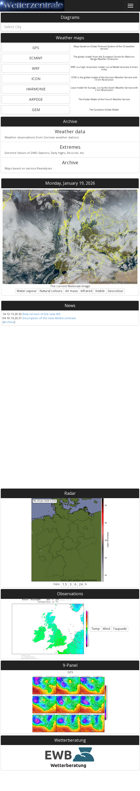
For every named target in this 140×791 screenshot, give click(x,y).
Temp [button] (95, 628)
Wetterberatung (70, 740)
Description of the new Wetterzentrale (49, 318)
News (70, 305)
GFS (35, 47)
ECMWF (35, 58)
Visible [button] (100, 291)
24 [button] (81, 584)
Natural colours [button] (51, 291)
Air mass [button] (71, 291)
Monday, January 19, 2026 (70, 183)
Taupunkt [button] (120, 628)
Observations (70, 594)
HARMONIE (36, 89)
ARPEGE (36, 99)
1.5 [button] (65, 584)
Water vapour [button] (27, 291)
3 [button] (71, 584)
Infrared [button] (86, 291)
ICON (35, 78)
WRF (36, 68)
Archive (70, 121)
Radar (70, 493)
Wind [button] (106, 628)
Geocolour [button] (115, 291)
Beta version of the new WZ (41, 314)
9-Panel (70, 665)
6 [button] (75, 584)
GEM (36, 109)
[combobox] (70, 26)
